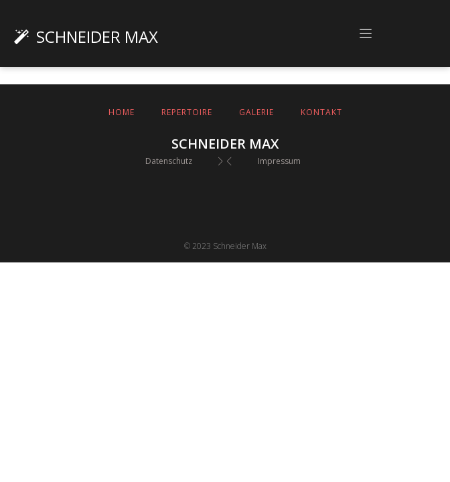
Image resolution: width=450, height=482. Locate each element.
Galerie (256, 112)
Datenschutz (168, 161)
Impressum (279, 161)
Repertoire (186, 112)
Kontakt (321, 112)
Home (121, 112)
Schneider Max (97, 36)
